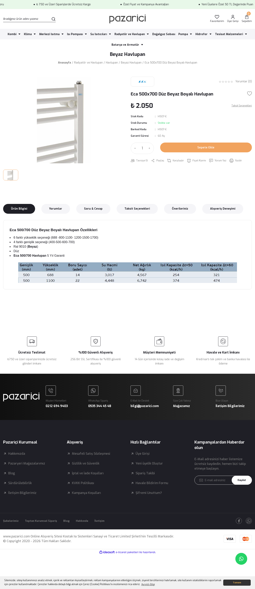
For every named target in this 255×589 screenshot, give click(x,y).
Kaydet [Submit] (240, 488)
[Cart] (247, 19)
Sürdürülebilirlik (20, 491)
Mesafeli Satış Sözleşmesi (91, 462)
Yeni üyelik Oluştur (149, 472)
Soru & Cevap (93, 210)
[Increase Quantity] (150, 149)
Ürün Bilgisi (19, 210)
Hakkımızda (16, 462)
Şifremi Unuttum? (149, 501)
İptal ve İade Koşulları (88, 481)
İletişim (111, 529)
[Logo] (127, 19)
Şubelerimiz (12, 529)
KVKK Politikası (83, 491)
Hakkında (92, 529)
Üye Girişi (143, 462)
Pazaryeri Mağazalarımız (26, 472)
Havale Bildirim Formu (152, 491)
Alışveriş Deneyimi (222, 210)
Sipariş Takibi (145, 481)
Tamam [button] (237, 582)
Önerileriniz (180, 210)
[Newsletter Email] (223, 488)
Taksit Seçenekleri (137, 210)
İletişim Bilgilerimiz (22, 501)
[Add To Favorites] (249, 95)
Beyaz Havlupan (127, 55)
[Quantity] (142, 149)
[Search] (29, 19)
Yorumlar (55, 210)
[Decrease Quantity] (134, 149)
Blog (11, 481)
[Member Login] (233, 19)
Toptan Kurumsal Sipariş (46, 529)
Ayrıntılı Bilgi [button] (148, 584)
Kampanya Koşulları (86, 501)
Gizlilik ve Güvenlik (85, 472)
